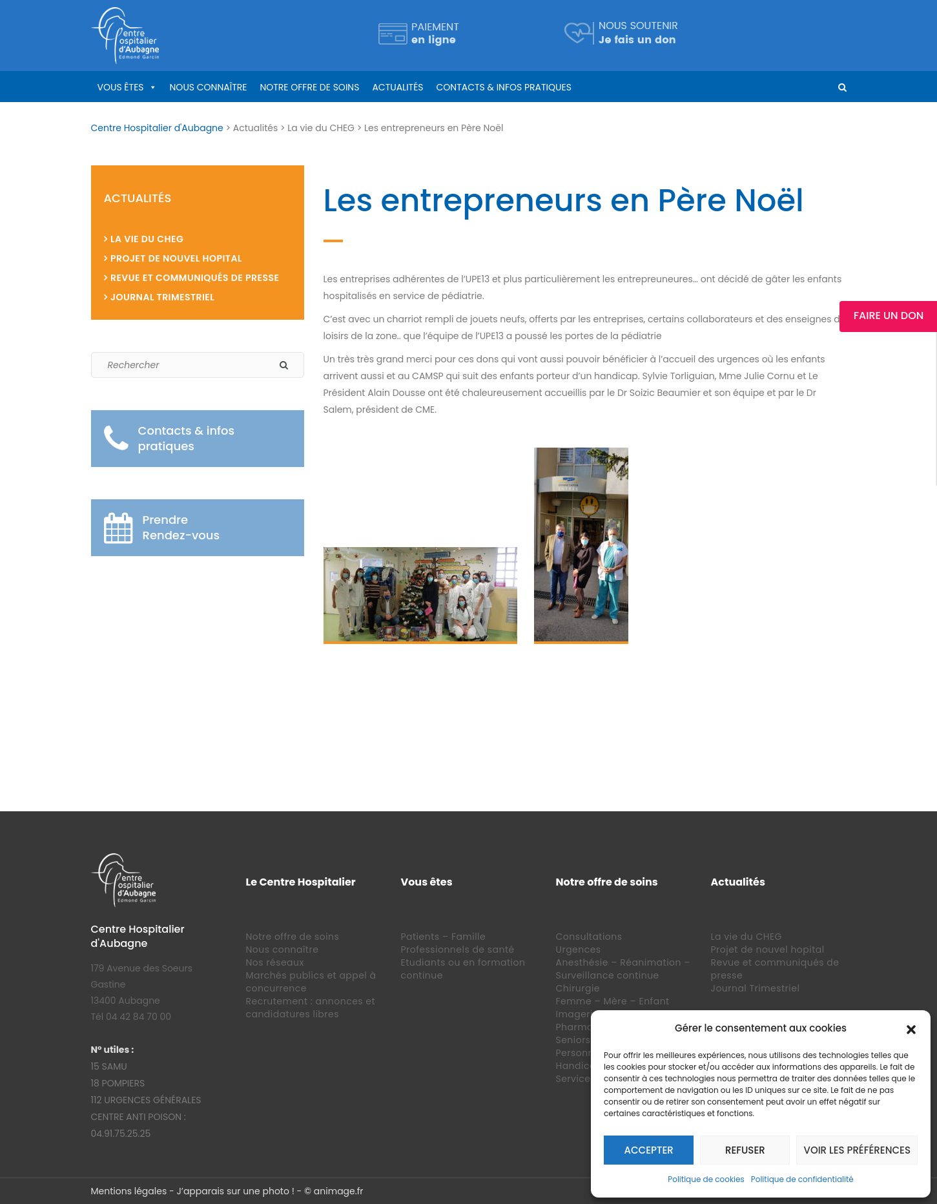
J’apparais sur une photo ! (235, 1191)
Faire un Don (888, 315)
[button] (911, 1028)
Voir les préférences (857, 1150)
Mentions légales (129, 1191)
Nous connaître (208, 87)
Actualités (397, 87)
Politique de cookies (706, 1179)
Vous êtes (121, 87)
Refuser (745, 1150)
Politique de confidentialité (802, 1179)
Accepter (649, 1150)
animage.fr (339, 1191)
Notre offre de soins (309, 87)
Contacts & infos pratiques (504, 87)
